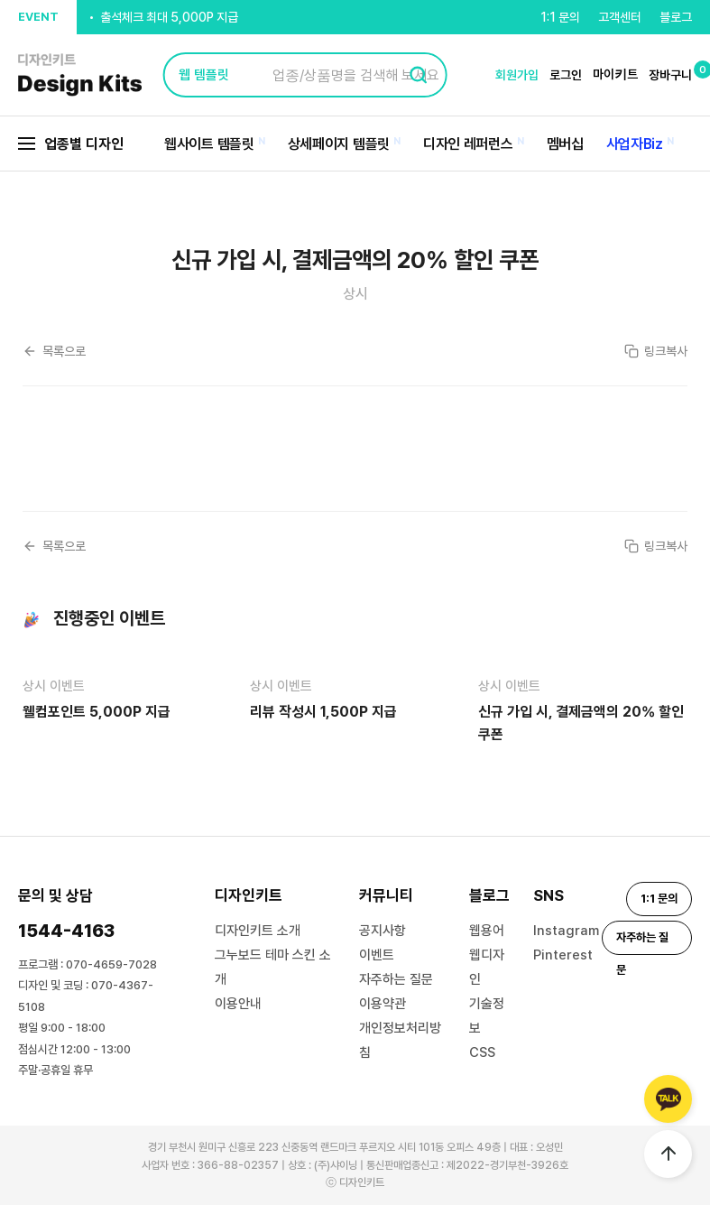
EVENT (38, 16)
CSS (482, 1052)
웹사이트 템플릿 (209, 144)
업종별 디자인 (71, 144)
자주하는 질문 (396, 979)
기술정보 (486, 1016)
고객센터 (619, 17)
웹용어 (486, 930)
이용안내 (238, 1004)
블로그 (675, 17)
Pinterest (563, 955)
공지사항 (382, 930)
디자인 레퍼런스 (468, 144)
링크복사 (655, 351)
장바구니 (670, 75)
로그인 (565, 75)
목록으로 (54, 351)
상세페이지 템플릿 (339, 144)
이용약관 (382, 1004)
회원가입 (517, 75)
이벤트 (376, 955)
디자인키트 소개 (257, 930)
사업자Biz (634, 144)
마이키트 (615, 74)
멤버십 (565, 144)
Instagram (566, 930)
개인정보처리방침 (400, 1040)
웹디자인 (486, 967)
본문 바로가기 (0, 0)
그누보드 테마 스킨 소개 (273, 967)
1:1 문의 (560, 17)
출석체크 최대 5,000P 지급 (169, 18)
